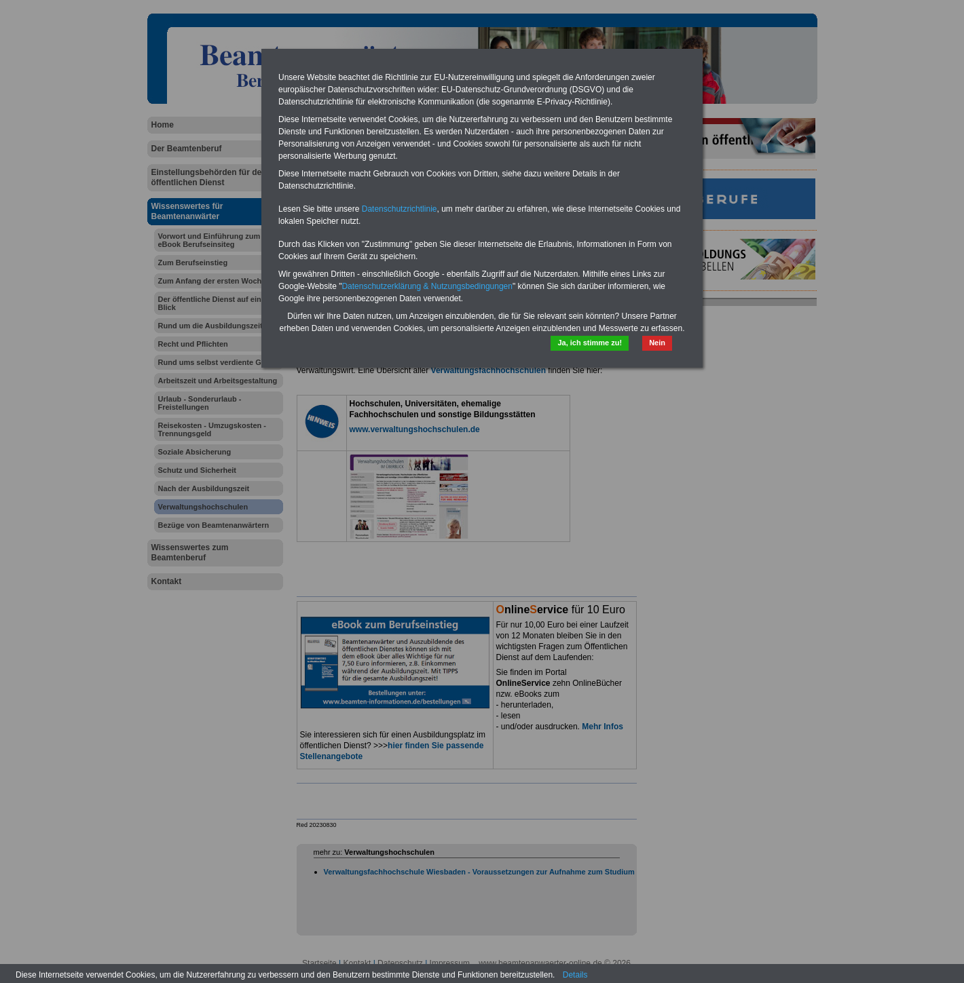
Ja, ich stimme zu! (589, 343)
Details (575, 975)
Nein (657, 343)
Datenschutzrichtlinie (399, 209)
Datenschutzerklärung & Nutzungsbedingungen (427, 286)
